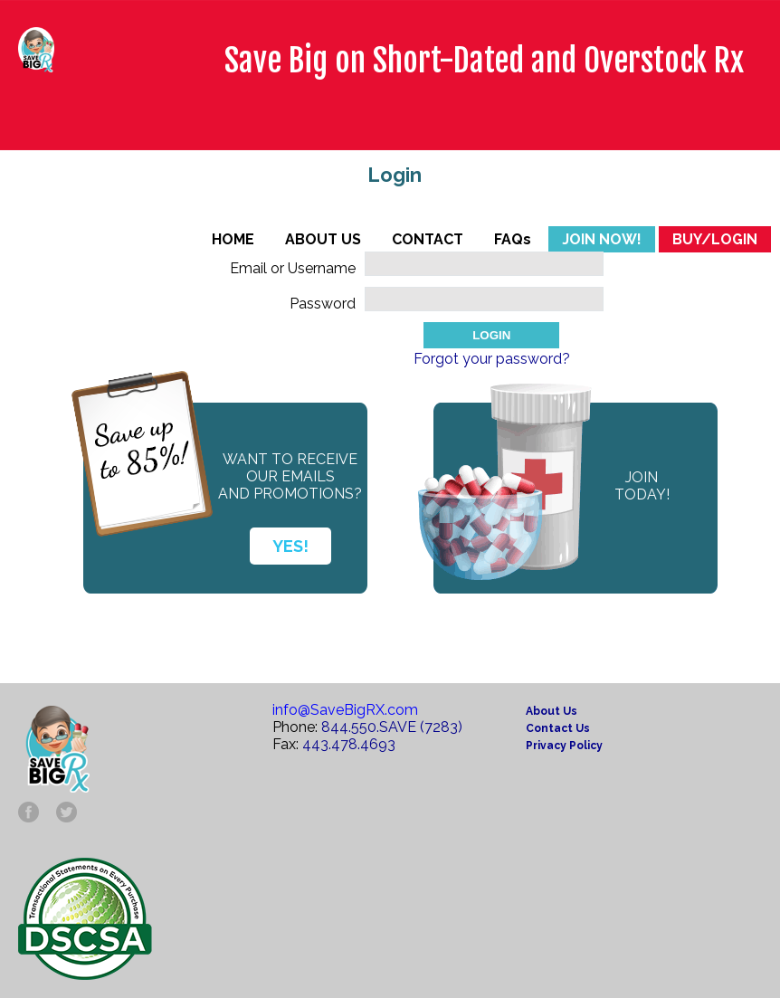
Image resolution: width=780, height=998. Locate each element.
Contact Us (558, 728)
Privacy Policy (564, 745)
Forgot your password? (492, 358)
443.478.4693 (348, 744)
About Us (551, 711)
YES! (290, 546)
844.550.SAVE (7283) (391, 727)
